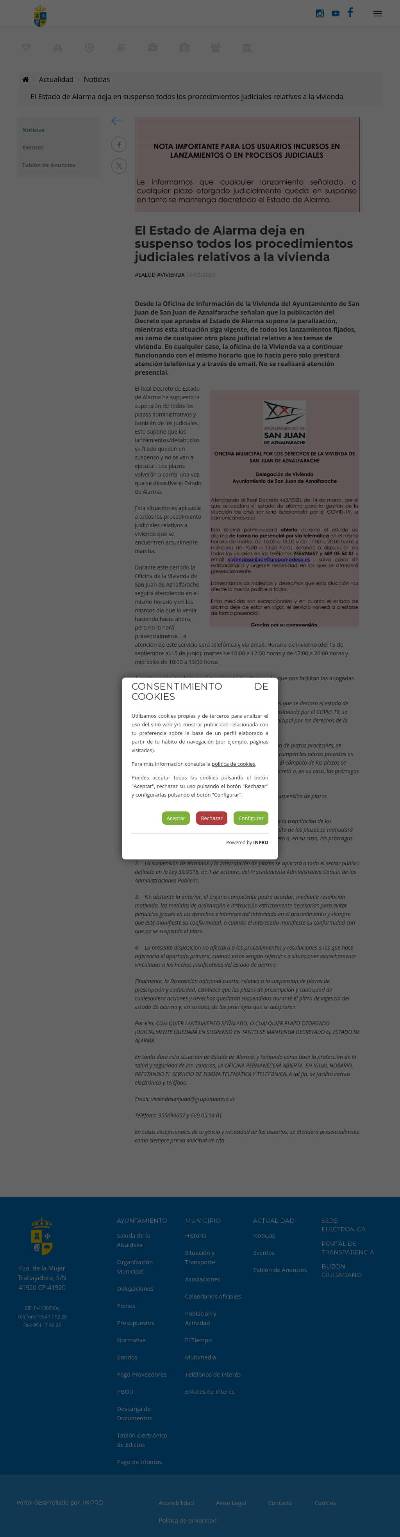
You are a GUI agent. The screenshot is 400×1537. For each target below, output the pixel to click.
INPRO (260, 842)
